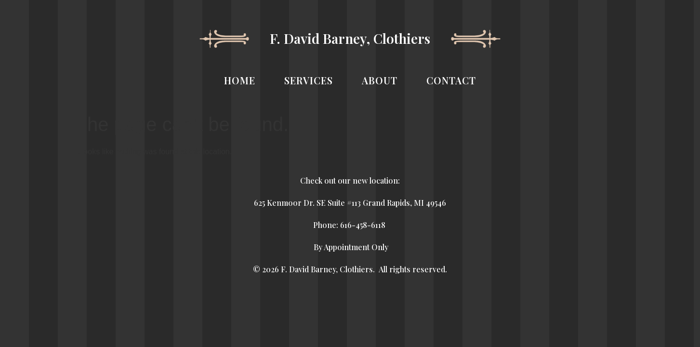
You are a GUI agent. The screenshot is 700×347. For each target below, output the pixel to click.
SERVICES (308, 80)
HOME (239, 80)
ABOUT (379, 80)
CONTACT (451, 80)
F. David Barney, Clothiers (350, 38)
